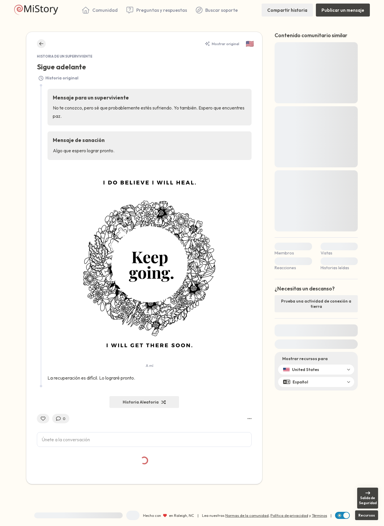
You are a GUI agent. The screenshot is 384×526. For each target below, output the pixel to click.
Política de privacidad (289, 515)
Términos (319, 515)
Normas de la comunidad (247, 515)
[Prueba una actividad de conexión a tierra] (316, 303)
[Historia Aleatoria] (144, 402)
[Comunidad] (100, 10)
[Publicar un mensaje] (343, 10)
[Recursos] (366, 515)
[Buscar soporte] (216, 10)
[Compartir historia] (287, 10)
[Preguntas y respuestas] (156, 10)
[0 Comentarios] (60, 418)
